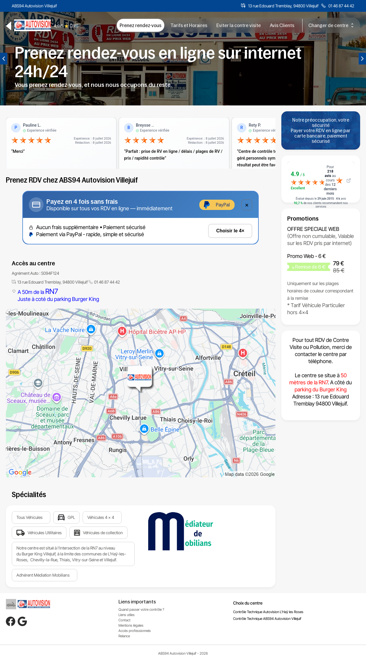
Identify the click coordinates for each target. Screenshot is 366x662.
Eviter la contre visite (238, 25)
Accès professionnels (134, 630)
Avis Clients (282, 25)
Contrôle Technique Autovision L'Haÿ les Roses (268, 612)
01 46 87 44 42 (341, 5)
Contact (124, 620)
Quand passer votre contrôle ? (141, 609)
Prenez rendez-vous (140, 25)
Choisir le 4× (230, 230)
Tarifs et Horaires (189, 25)
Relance (124, 636)
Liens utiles (126, 615)
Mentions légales (130, 625)
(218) (74, 25)
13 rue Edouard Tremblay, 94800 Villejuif (283, 5)
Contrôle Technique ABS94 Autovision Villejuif (267, 618)
